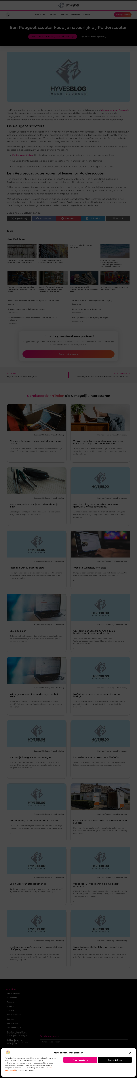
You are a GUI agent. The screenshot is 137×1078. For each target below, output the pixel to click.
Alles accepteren (80, 1060)
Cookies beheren (115, 1060)
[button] (130, 1052)
